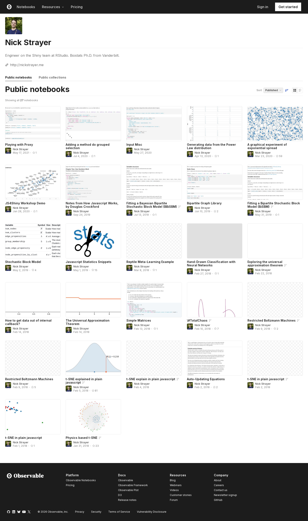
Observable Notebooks (81, 480)
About (217, 480)
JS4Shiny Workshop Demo (25, 203)
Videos (174, 490)
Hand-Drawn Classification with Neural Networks (211, 263)
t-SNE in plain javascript (265, 379)
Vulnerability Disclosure (151, 511)
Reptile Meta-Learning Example (150, 262)
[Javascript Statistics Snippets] (93, 240)
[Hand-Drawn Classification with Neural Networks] (214, 240)
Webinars (176, 485)
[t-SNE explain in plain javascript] (154, 358)
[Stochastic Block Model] (33, 240)
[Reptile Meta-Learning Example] (154, 240)
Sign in (262, 7)
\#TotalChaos (197, 320)
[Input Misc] (154, 123)
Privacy (79, 511)
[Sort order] (286, 90)
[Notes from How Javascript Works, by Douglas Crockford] (93, 182)
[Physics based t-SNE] (93, 416)
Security (96, 511)
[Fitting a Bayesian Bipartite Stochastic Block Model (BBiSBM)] (154, 182)
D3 (120, 495)
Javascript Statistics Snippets (88, 262)
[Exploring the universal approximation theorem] (275, 240)
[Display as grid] (294, 90)
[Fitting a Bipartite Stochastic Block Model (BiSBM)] (275, 182)
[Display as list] (300, 90)
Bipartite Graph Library (204, 203)
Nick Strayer (20, 149)
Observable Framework (133, 485)
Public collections (52, 77)
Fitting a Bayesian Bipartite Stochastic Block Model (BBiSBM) (151, 204)
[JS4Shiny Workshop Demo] (33, 182)
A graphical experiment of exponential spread (267, 146)
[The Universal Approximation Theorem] (93, 299)
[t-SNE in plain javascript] (275, 358)
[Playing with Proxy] (33, 123)
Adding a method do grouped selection (88, 146)
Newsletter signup (225, 495)
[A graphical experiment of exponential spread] (275, 123)
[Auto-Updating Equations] (214, 358)
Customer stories (181, 495)
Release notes (127, 500)
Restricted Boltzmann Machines (271, 320)
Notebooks (26, 7)
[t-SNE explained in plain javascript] (93, 358)
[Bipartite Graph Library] (214, 182)
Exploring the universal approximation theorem (265, 263)
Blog (173, 480)
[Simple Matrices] (154, 299)
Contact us (220, 490)
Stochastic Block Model (23, 262)
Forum (174, 500)
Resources (53, 7)
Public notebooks (18, 77)
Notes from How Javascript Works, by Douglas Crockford (92, 204)
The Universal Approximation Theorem (88, 322)
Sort (259, 90)
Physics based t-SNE (81, 437)
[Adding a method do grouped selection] (93, 123)
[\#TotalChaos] (214, 299)
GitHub (218, 500)
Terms (119, 511)
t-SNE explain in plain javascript (150, 379)
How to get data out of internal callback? (28, 322)
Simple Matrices (138, 320)
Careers (219, 485)
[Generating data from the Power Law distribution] (214, 123)
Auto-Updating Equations (206, 379)
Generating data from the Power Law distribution (211, 146)
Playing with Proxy (19, 144)
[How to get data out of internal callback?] (33, 299)
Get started (288, 7)
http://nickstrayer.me (27, 65)
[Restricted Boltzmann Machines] (275, 299)
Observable (125, 480)
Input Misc (134, 144)
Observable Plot (128, 490)
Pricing (77, 7)
